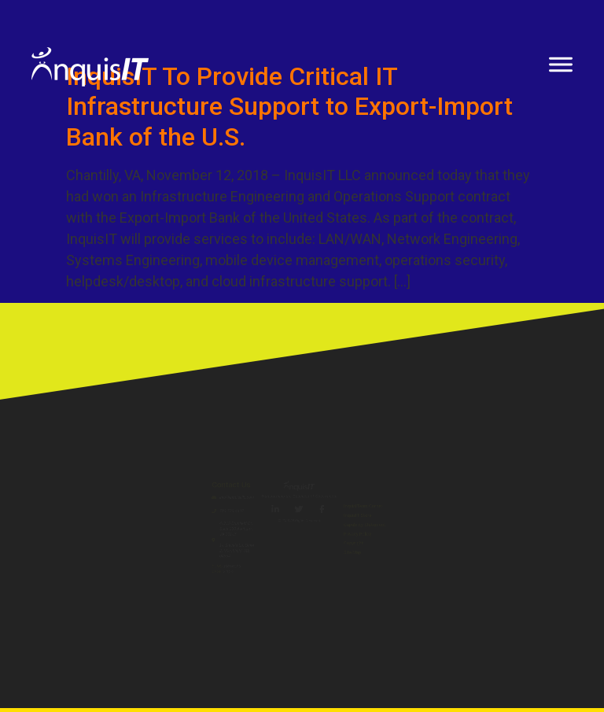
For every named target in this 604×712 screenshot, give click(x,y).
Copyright (455, 574)
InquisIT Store (467, 492)
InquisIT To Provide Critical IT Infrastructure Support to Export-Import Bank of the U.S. (289, 106)
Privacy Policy (466, 547)
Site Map (451, 602)
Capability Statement (487, 520)
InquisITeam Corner (483, 465)
